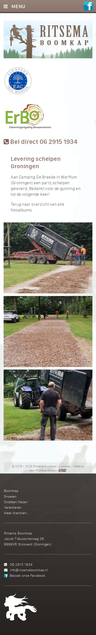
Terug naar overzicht (30, 204)
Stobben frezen (16, 502)
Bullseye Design (46, 470)
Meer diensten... (16, 513)
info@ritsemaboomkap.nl (29, 570)
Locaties (65, 466)
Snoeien (10, 496)
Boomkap (11, 490)
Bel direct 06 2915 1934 (41, 141)
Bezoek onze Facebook (27, 575)
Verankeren (12, 507)
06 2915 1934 (21, 564)
